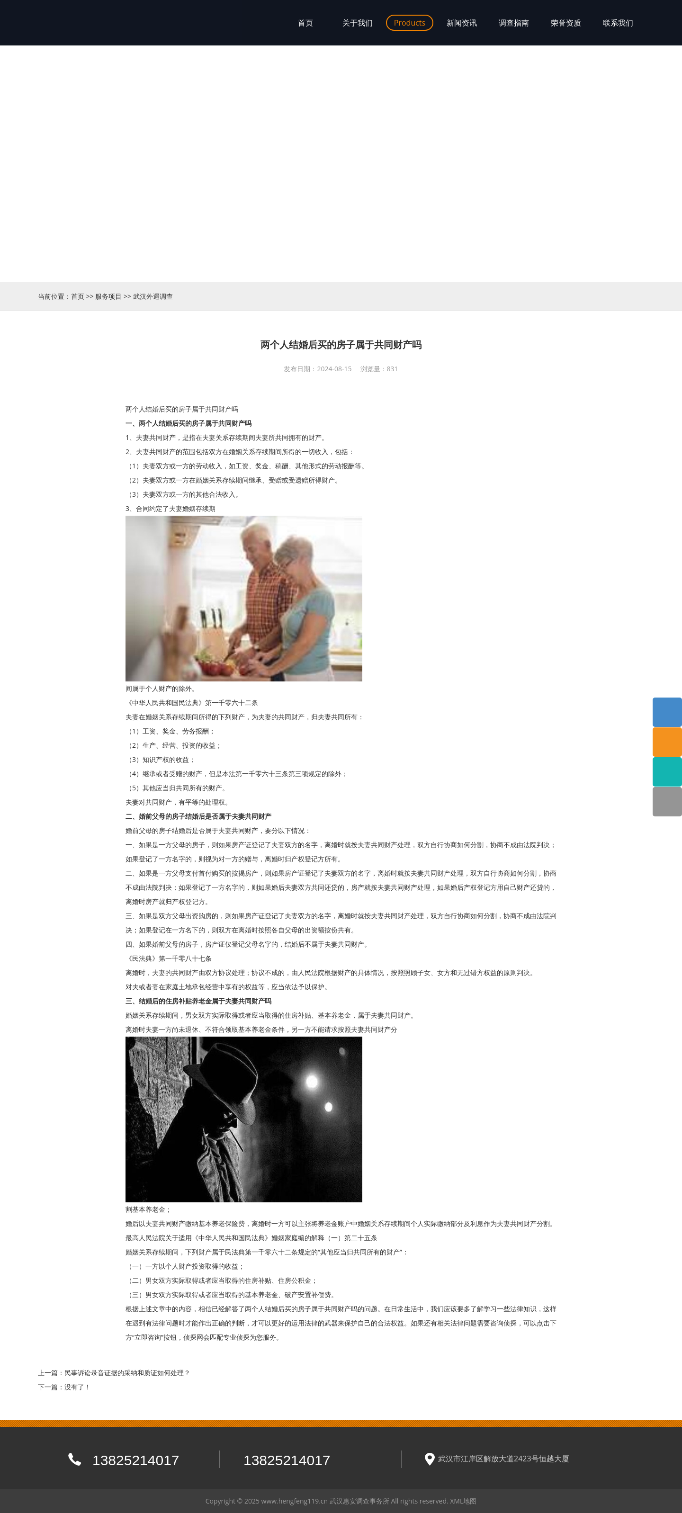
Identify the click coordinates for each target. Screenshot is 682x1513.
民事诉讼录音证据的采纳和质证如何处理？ (127, 1372)
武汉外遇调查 (153, 296)
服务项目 (108, 296)
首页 (77, 296)
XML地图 (463, 1500)
